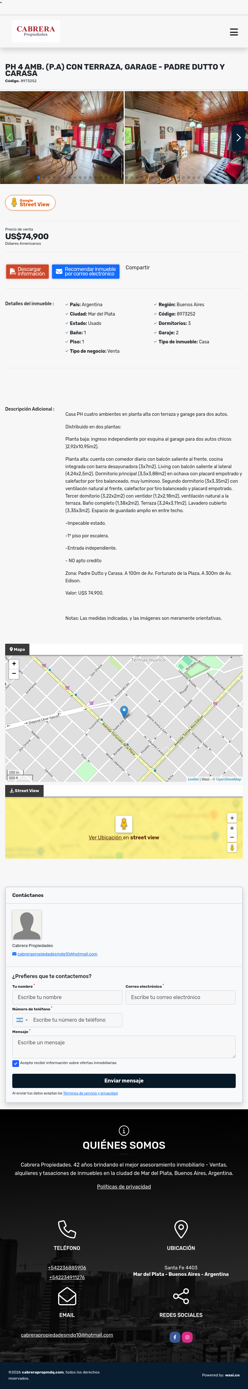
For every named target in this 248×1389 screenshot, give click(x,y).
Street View (30, 203)
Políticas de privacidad (124, 1187)
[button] (38, 177)
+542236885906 (67, 1268)
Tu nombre (23, 986)
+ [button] (14, 664)
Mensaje (21, 1031)
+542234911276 (67, 1277)
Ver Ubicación (106, 837)
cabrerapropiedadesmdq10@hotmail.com (57, 954)
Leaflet (193, 779)
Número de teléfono (32, 1008)
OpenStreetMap (228, 779)
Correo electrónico (145, 986)
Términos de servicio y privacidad (90, 1093)
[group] (62, 137)
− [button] (14, 674)
